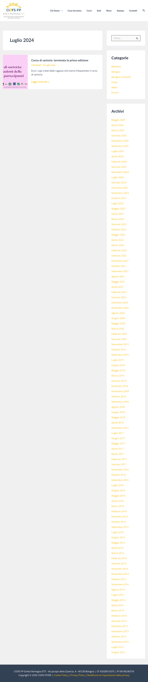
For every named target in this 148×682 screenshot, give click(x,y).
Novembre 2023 (120, 193)
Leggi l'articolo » (40, 82)
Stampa (121, 10)
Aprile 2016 (117, 501)
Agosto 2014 (118, 589)
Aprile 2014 (117, 605)
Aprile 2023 (117, 213)
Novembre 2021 (120, 260)
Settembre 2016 (120, 480)
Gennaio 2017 (118, 464)
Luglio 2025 (117, 151)
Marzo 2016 (117, 506)
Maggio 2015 (118, 542)
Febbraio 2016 (119, 511)
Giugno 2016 (118, 490)
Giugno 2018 (118, 412)
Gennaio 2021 (118, 297)
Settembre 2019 (120, 354)
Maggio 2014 (118, 600)
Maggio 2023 (118, 208)
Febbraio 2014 (119, 615)
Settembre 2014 (120, 584)
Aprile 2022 (117, 240)
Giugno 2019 (118, 365)
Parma (115, 92)
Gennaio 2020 (118, 339)
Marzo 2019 (117, 375)
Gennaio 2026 (118, 135)
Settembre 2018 (120, 401)
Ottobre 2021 (118, 266)
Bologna (115, 71)
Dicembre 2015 (119, 516)
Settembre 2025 (120, 146)
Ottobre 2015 (118, 521)
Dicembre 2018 (119, 386)
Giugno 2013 (118, 652)
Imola (114, 82)
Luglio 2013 (117, 647)
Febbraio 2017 (119, 459)
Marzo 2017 (117, 454)
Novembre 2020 (120, 307)
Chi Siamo (62, 10)
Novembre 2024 (120, 172)
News (111, 10)
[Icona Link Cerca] (144, 10)
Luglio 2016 (117, 485)
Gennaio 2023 (118, 224)
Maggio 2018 (118, 417)
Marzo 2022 (117, 245)
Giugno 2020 (118, 318)
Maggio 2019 (118, 370)
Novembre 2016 (120, 469)
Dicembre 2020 (119, 302)
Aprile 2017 (117, 448)
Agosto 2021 (118, 276)
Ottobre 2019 (118, 349)
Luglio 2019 (117, 360)
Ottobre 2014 (118, 579)
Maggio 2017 (118, 443)
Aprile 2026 (117, 125)
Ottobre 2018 (118, 396)
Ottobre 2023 (118, 198)
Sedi (102, 10)
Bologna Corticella (121, 77)
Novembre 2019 (120, 344)
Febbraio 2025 (119, 161)
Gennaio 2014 (118, 621)
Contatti (133, 10)
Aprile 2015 (117, 547)
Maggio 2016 (118, 495)
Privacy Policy (77, 675)
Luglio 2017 (117, 433)
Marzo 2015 (117, 553)
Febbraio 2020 (119, 333)
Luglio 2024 (117, 177)
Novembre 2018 (120, 391)
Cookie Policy (61, 675)
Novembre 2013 (120, 631)
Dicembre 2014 (119, 568)
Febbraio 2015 (119, 558)
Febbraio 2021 (119, 292)
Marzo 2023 (117, 219)
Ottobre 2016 (118, 474)
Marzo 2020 (117, 328)
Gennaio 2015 (118, 563)
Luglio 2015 (117, 532)
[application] (66, 10)
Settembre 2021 (120, 271)
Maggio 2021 (118, 281)
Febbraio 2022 (119, 250)
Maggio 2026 (118, 119)
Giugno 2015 (118, 537)
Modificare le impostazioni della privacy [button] (108, 675)
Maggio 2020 (118, 323)
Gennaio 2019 (118, 380)
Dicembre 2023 (119, 187)
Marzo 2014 (117, 610)
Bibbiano (116, 66)
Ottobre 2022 (118, 229)
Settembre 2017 (120, 427)
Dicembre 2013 (119, 626)
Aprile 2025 (117, 156)
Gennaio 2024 (118, 182)
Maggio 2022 (118, 234)
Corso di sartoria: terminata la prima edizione (59, 60)
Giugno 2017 (118, 438)
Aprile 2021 (117, 287)
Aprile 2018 (117, 422)
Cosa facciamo (79, 10)
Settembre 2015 (120, 527)
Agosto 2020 (118, 313)
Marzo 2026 (117, 130)
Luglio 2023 (117, 203)
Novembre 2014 (120, 574)
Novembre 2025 (120, 140)
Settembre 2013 (120, 641)
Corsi (92, 10)
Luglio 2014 (117, 594)
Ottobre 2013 (118, 636)
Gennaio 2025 (118, 166)
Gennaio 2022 (118, 255)
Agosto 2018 (118, 407)
